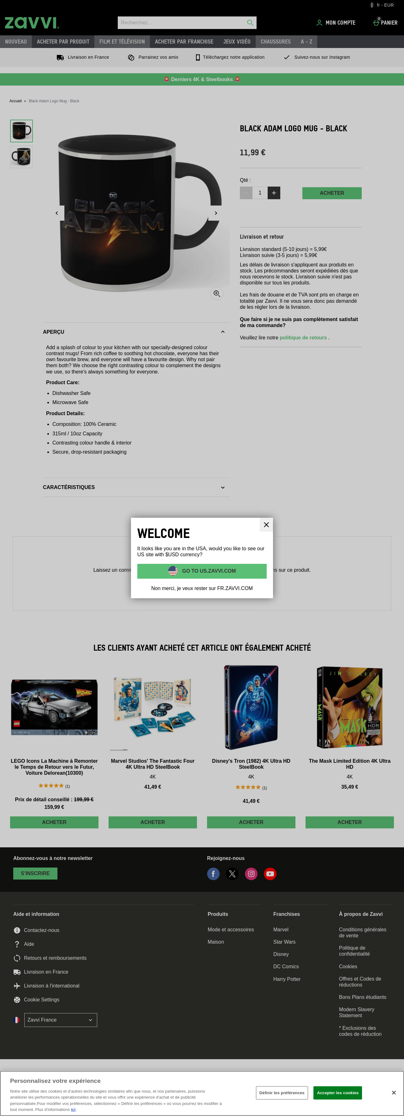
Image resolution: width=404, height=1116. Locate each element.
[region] (202, 1093)
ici (73, 1109)
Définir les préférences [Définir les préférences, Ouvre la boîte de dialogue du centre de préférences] (282, 1092)
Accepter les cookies (338, 1092)
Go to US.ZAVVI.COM (208, 570)
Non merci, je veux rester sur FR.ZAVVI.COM (202, 588)
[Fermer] (266, 525)
